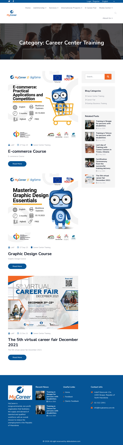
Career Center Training (42, 145)
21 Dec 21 (22, 333)
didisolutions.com (73, 441)
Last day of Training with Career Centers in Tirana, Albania (103, 148)
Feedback (69, 396)
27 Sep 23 (22, 145)
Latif (11, 145)
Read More (17, 164)
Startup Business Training (96, 103)
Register (96, 1)
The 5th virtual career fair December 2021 (43, 342)
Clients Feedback (72, 401)
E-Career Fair (90, 8)
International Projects (70, 8)
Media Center (105, 8)
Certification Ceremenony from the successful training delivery (103, 164)
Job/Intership (39, 8)
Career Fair (90, 100)
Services (53, 8)
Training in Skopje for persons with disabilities (104, 123)
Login (89, 1)
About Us (107, 18)
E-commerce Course (27, 151)
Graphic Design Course (30, 253)
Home (28, 8)
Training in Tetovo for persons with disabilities (104, 135)
